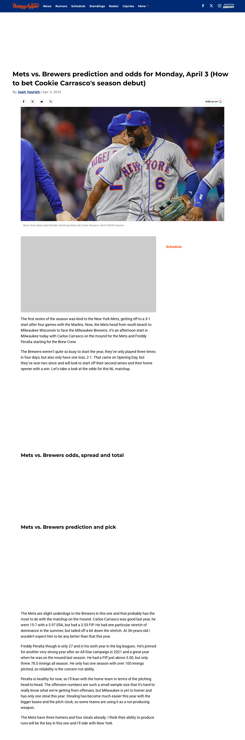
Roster (114, 6)
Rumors (61, 6)
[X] (211, 5)
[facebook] (203, 5)
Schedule (78, 6)
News (47, 6)
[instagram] (219, 5)
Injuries (128, 6)
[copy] (51, 101)
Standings (97, 6)
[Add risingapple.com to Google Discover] (213, 101)
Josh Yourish (29, 92)
